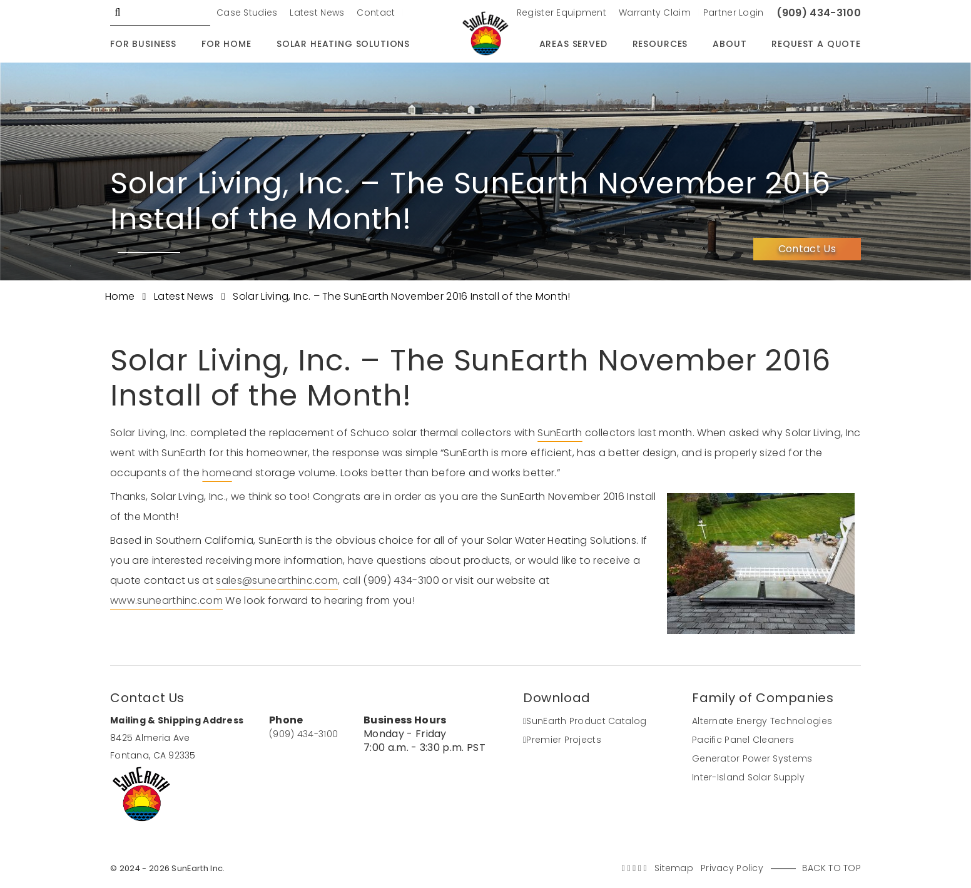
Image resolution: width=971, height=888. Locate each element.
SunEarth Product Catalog (584, 721)
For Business (143, 44)
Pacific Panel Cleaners (743, 739)
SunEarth (559, 433)
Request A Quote (816, 44)
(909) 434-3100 (818, 13)
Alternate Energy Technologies (762, 721)
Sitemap (673, 868)
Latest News (317, 12)
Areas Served (573, 44)
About (729, 44)
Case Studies (246, 12)
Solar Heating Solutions (343, 44)
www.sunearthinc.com (166, 600)
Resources (660, 44)
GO (117, 12)
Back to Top (831, 868)
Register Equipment (561, 12)
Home (121, 296)
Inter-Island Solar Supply (748, 777)
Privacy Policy (732, 868)
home (216, 473)
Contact (376, 12)
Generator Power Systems (752, 758)
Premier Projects (562, 739)
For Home (226, 44)
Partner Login (733, 12)
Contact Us (807, 249)
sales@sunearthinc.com (277, 580)
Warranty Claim (655, 12)
